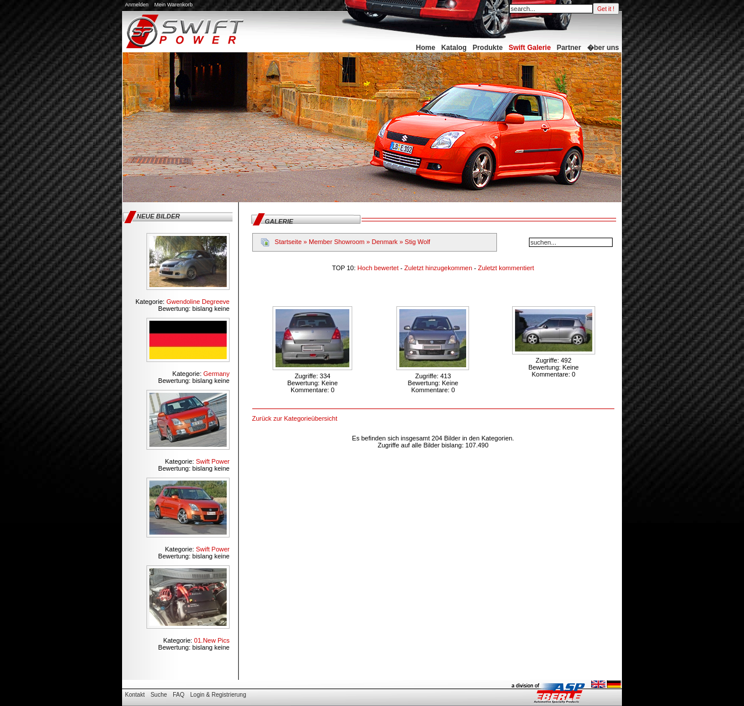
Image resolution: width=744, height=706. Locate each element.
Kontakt (135, 694)
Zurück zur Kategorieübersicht (295, 418)
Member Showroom (336, 241)
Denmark (384, 241)
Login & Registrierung (218, 694)
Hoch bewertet (378, 267)
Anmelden (137, 5)
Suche (159, 694)
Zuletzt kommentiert (506, 267)
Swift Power (213, 461)
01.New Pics (212, 640)
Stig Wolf (417, 241)
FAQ (178, 694)
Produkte (488, 48)
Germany (216, 373)
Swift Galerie (530, 48)
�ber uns (603, 48)
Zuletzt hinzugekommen (439, 267)
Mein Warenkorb (174, 5)
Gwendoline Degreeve (198, 301)
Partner (569, 48)
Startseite (288, 241)
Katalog (454, 48)
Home (425, 48)
